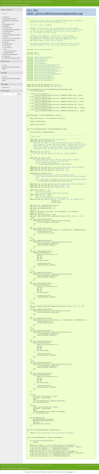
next (85, 1)
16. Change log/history (8, 52)
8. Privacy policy (6, 33)
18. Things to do (6, 56)
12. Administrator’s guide (8, 40)
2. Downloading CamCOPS (9, 19)
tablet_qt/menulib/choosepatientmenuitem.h (11, 67)
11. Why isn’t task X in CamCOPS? (11, 38)
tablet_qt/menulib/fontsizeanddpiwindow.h (11, 78)
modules (90, 1)
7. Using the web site (7, 31)
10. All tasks (5, 36)
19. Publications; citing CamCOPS (11, 58)
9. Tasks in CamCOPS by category (11, 35)
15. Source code (6, 45)
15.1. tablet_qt (8, 47)
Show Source (5, 87)
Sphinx (70, 472)
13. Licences (5, 42)
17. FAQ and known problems (10, 54)
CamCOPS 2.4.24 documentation (11, 1)
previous (80, 1)
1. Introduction (6, 17)
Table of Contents (6, 9)
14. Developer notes (7, 44)
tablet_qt (40, 1)
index (96, 1)
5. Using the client (6, 27)
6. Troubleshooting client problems (11, 29)
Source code (29, 1)
